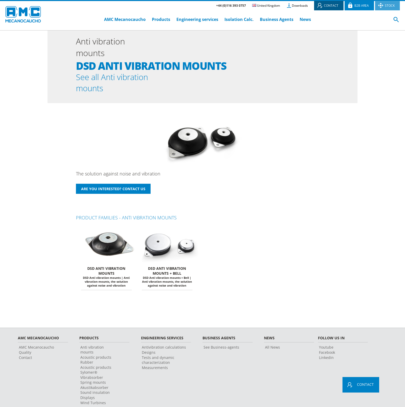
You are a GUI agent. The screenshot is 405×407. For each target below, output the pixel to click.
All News (272, 347)
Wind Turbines (93, 403)
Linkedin (326, 358)
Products (161, 19)
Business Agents (276, 19)
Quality (25, 353)
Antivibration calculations (164, 347)
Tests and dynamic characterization (158, 361)
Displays (87, 398)
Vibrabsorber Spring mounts (93, 381)
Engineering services (197, 19)
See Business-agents (221, 347)
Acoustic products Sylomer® (95, 370)
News (305, 19)
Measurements (155, 368)
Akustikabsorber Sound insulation (95, 391)
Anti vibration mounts (92, 350)
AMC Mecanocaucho (125, 19)
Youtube (326, 347)
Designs (148, 353)
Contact (25, 358)
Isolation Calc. (239, 19)
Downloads (300, 5)
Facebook (327, 353)
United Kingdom (266, 5)
